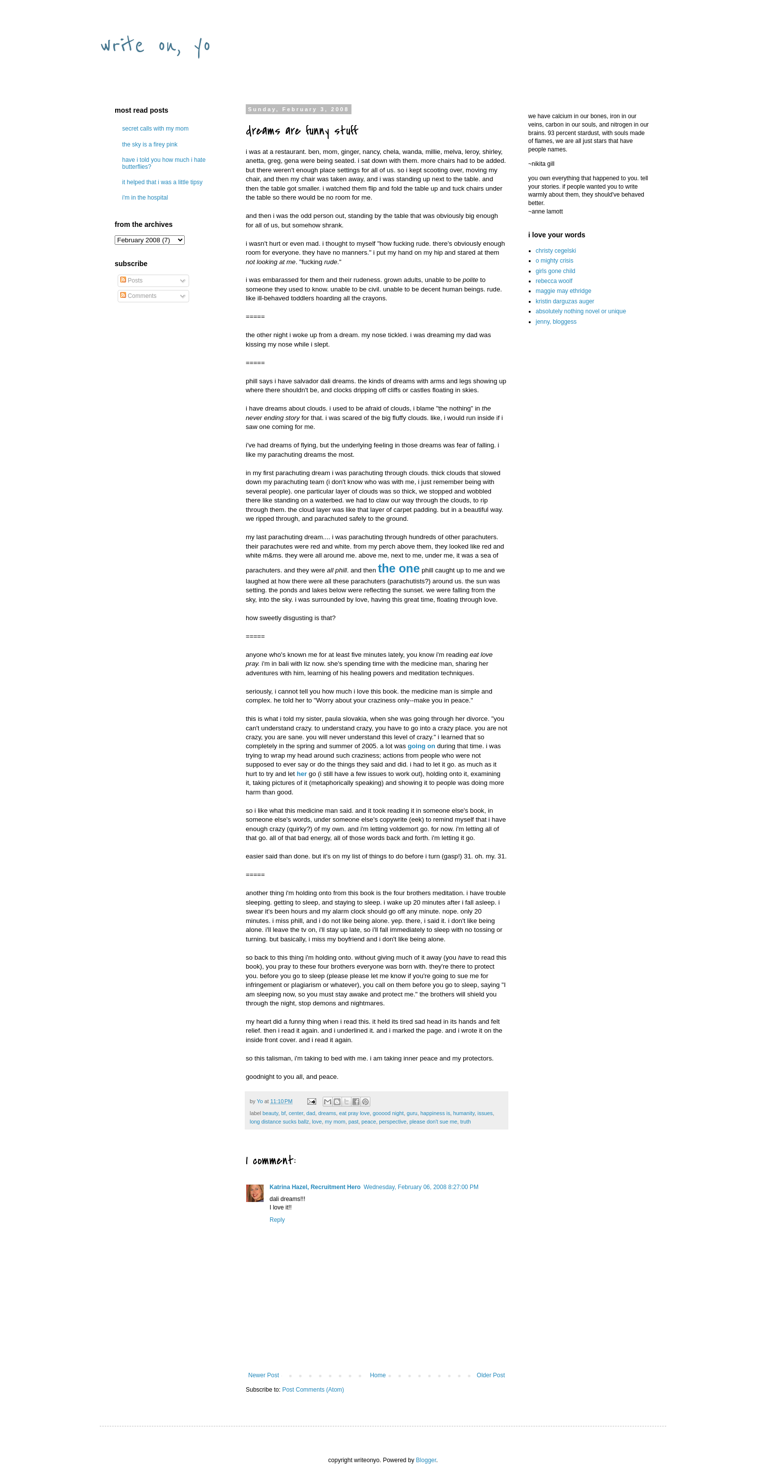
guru (412, 1113)
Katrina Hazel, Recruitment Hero (315, 1187)
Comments (138, 295)
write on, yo (155, 46)
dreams (327, 1113)
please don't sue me (433, 1122)
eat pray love (354, 1113)
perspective (392, 1122)
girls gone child (555, 271)
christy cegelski (556, 250)
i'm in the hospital (145, 197)
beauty (271, 1113)
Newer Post (263, 1375)
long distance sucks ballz (279, 1122)
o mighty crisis (554, 260)
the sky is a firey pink (149, 144)
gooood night (388, 1113)
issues (485, 1113)
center (295, 1113)
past (353, 1122)
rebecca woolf (554, 281)
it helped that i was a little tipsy (162, 182)
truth (465, 1122)
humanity (464, 1113)
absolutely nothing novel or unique (581, 311)
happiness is (435, 1113)
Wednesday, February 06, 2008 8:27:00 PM (421, 1187)
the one (398, 568)
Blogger (426, 1460)
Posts (131, 280)
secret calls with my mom (155, 128)
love (317, 1122)
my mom (335, 1122)
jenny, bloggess (556, 321)
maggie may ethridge (563, 290)
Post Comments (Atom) (313, 1389)
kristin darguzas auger (565, 301)
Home (378, 1375)
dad (310, 1113)
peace (368, 1122)
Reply (277, 1219)
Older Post (491, 1375)
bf (283, 1113)
